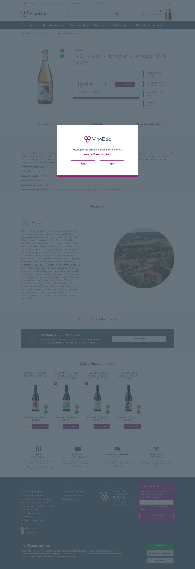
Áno (83, 164)
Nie (112, 164)
